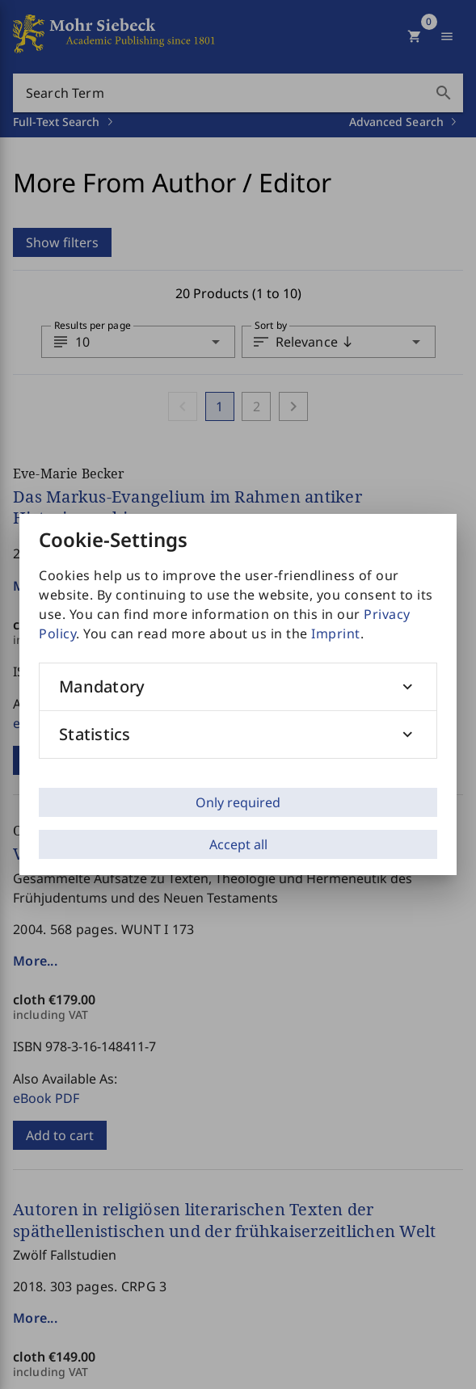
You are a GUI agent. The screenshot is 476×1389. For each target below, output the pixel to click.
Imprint (335, 633)
